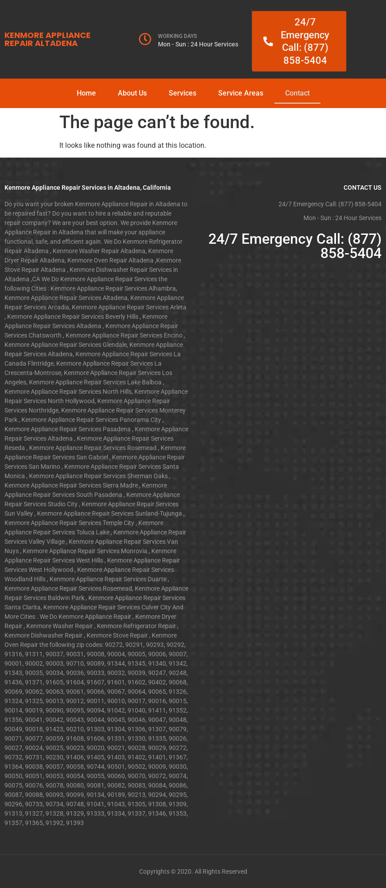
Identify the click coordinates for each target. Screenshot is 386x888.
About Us (132, 93)
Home (86, 93)
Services (182, 93)
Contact (297, 93)
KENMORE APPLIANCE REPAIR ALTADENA (47, 39)
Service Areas (240, 93)
